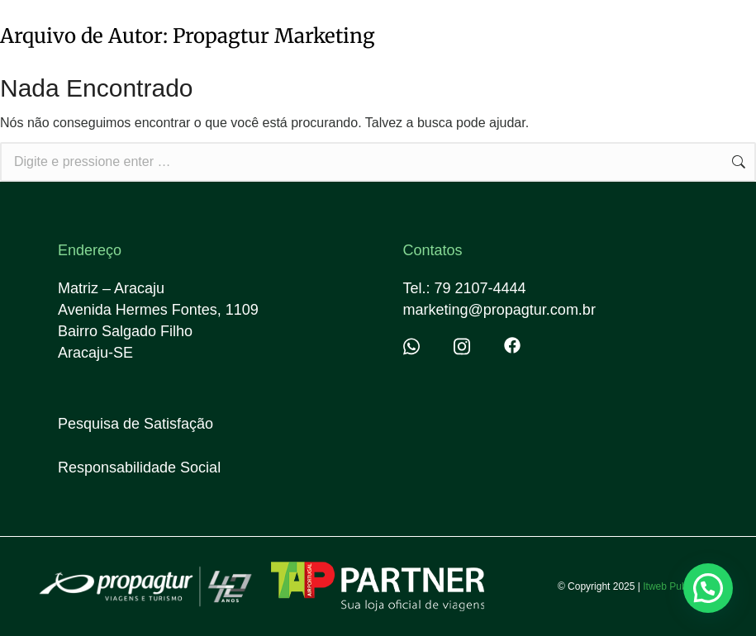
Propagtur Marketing (274, 36)
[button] (708, 588)
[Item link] (424, 346)
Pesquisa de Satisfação (135, 423)
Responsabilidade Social (139, 467)
